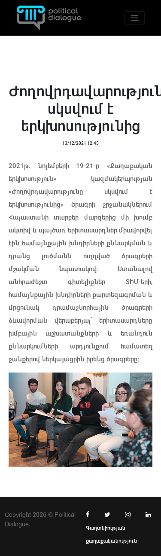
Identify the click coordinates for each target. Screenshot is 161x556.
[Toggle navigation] (135, 17)
